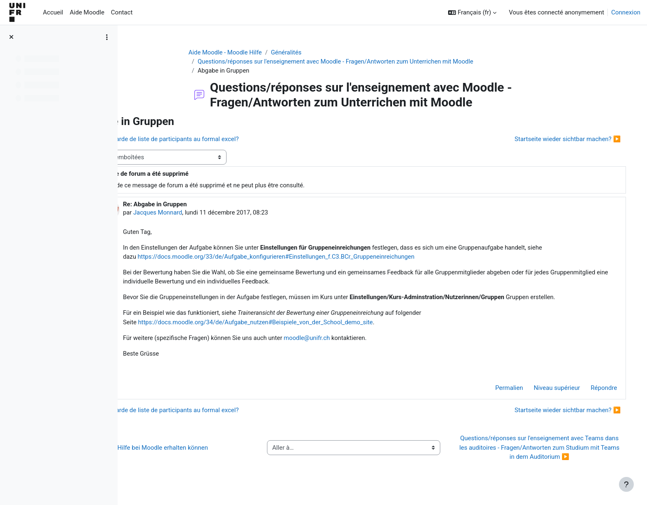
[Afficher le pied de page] (626, 484)
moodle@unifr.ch (360, 340)
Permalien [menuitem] (501, 390)
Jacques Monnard (209, 213)
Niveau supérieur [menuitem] (548, 390)
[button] (472, 12)
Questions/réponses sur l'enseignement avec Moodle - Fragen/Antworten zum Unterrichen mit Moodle (360, 62)
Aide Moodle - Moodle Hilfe (248, 52)
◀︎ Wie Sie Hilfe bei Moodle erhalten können (200, 450)
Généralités (309, 52)
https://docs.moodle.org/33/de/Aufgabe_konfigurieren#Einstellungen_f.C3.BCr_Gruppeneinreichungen (329, 258)
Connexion (625, 12)
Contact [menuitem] (121, 12)
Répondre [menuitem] (595, 390)
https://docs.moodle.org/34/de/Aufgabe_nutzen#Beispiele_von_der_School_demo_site (308, 324)
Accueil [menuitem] (53, 12)
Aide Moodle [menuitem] (87, 12)
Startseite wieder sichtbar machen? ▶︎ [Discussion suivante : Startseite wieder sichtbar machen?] (559, 139)
